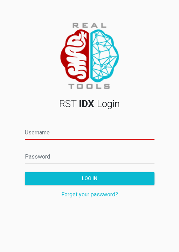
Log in (89, 178)
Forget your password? (89, 194)
